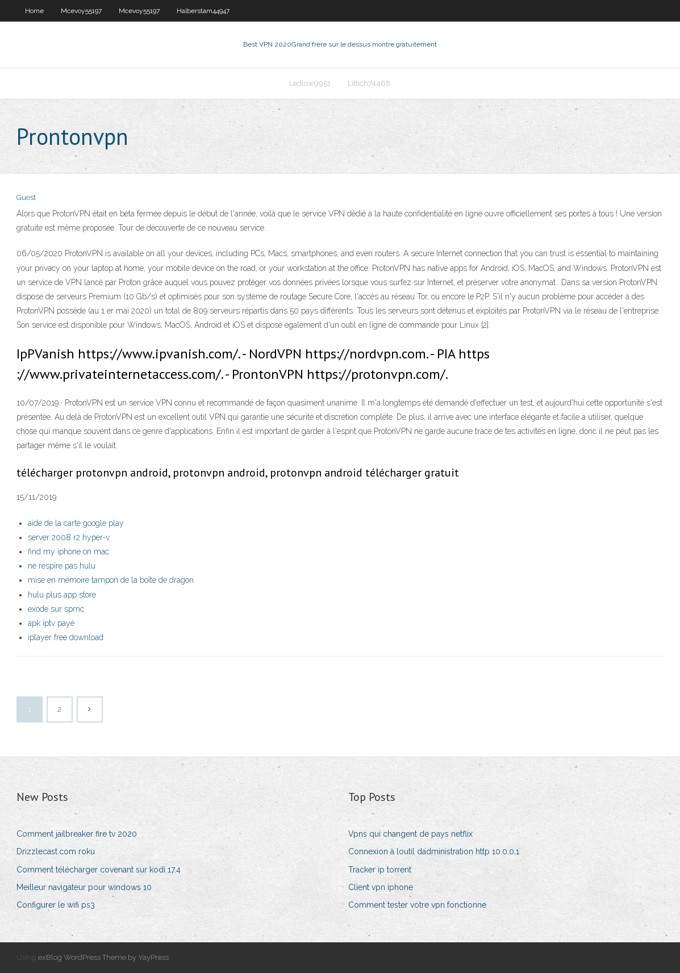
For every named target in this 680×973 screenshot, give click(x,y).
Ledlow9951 (310, 83)
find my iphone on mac (68, 551)
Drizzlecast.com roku (55, 851)
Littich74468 (369, 83)
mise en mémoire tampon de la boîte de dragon (111, 579)
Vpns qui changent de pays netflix (410, 833)
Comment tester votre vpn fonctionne (417, 904)
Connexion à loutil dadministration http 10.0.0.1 (433, 851)
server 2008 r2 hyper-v (69, 537)
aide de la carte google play (76, 523)
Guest (26, 197)
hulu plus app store (62, 594)
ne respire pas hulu (61, 565)
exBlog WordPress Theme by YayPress (103, 957)
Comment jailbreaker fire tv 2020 (76, 833)
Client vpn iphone (380, 887)
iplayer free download (65, 637)
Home (34, 11)
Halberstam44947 (203, 11)
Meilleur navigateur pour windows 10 (84, 887)
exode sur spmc (56, 608)
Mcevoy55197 (81, 11)
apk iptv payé (51, 623)
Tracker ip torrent (379, 869)
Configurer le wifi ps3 (55, 904)
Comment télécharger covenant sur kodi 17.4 (98, 869)
